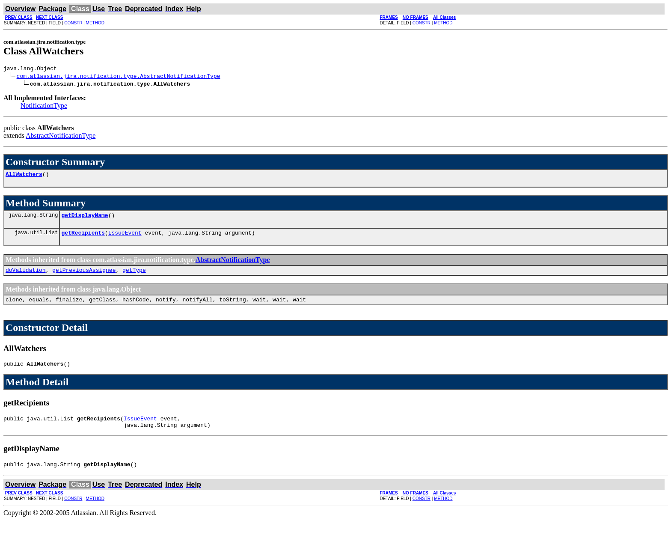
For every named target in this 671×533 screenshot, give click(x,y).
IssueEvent (125, 237)
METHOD (95, 23)
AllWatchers (24, 176)
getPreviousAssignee (84, 276)
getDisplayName (84, 219)
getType (134, 276)
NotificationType (44, 106)
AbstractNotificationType (60, 136)
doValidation (26, 276)
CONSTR (73, 23)
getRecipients (82, 237)
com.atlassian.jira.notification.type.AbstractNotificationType (118, 77)
